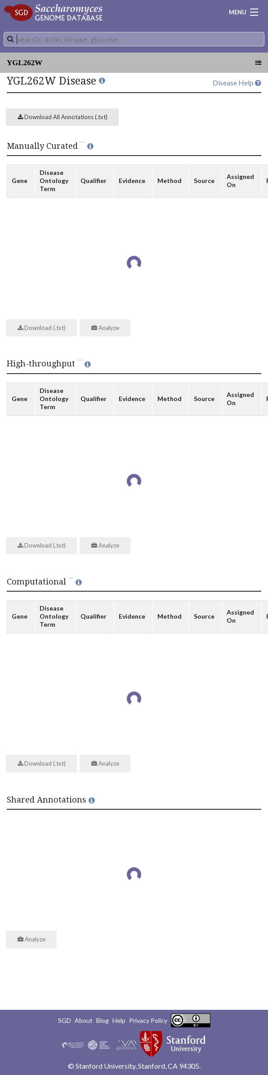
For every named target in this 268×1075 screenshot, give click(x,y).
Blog (102, 1020)
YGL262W (24, 62)
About (84, 1020)
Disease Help (237, 82)
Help (118, 1020)
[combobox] (134, 39)
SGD (64, 1020)
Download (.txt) (42, 327)
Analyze (105, 327)
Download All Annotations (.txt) (62, 116)
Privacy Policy (148, 1020)
